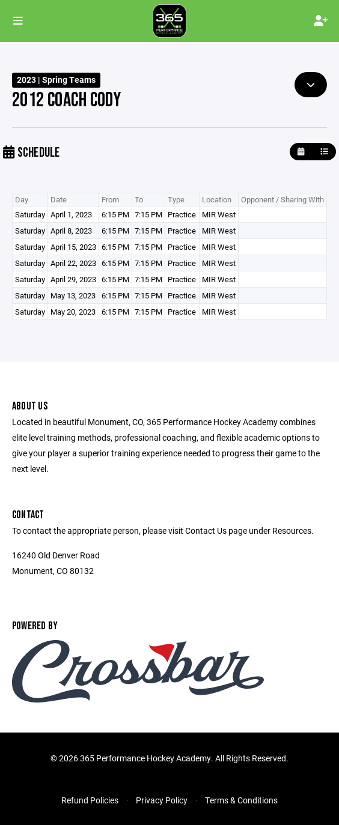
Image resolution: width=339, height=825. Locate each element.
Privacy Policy (162, 800)
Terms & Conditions (241, 800)
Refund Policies (89, 800)
